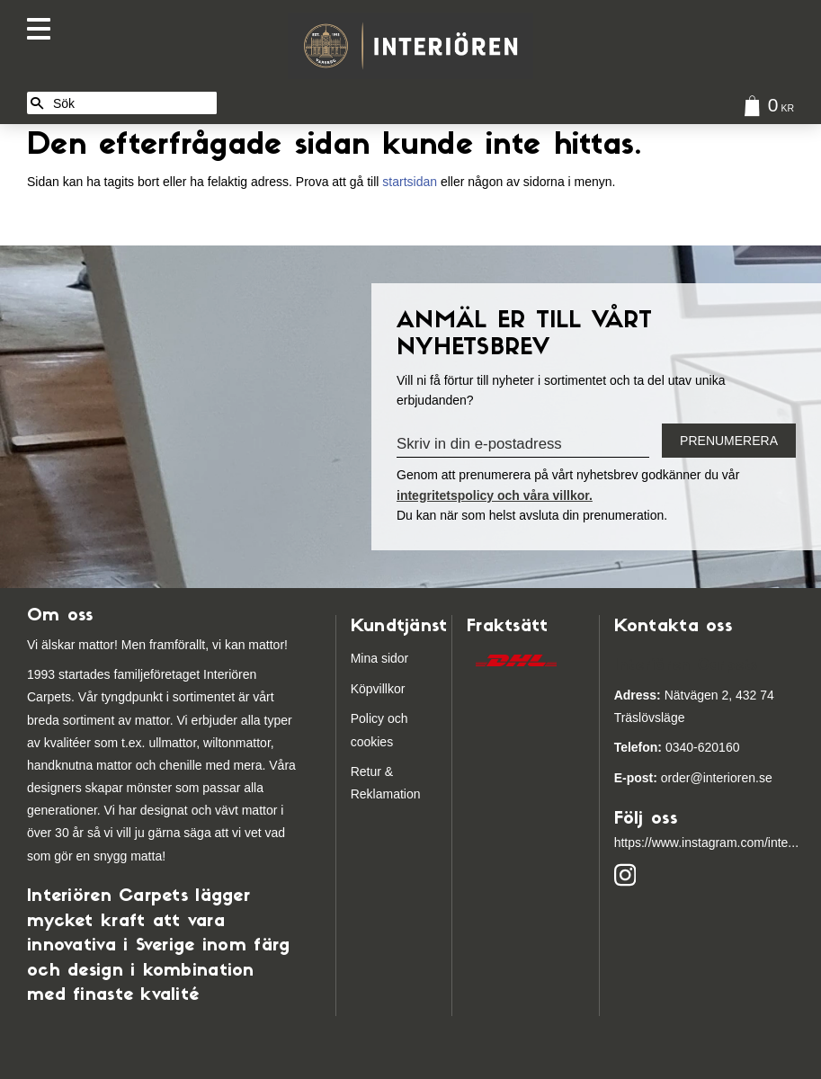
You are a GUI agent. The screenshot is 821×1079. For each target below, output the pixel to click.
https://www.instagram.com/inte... (706, 842)
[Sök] (37, 103)
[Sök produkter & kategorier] (132, 103)
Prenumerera (729, 440)
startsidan (409, 181)
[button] (42, 29)
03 (647, 747)
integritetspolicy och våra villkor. (495, 495)
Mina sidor (380, 658)
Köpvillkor (378, 689)
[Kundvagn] (765, 108)
